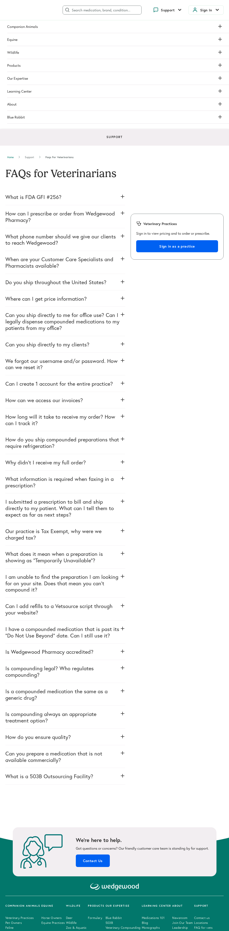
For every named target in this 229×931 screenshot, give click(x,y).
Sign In (206, 10)
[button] (65, 85)
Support (168, 10)
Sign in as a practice (177, 134)
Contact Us (93, 749)
